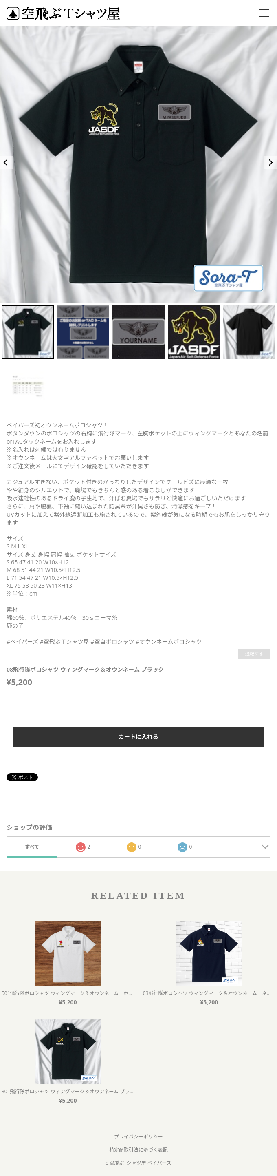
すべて (32, 846)
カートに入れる (138, 737)
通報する (254, 653)
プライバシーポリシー (138, 1136)
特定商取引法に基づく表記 (138, 1149)
